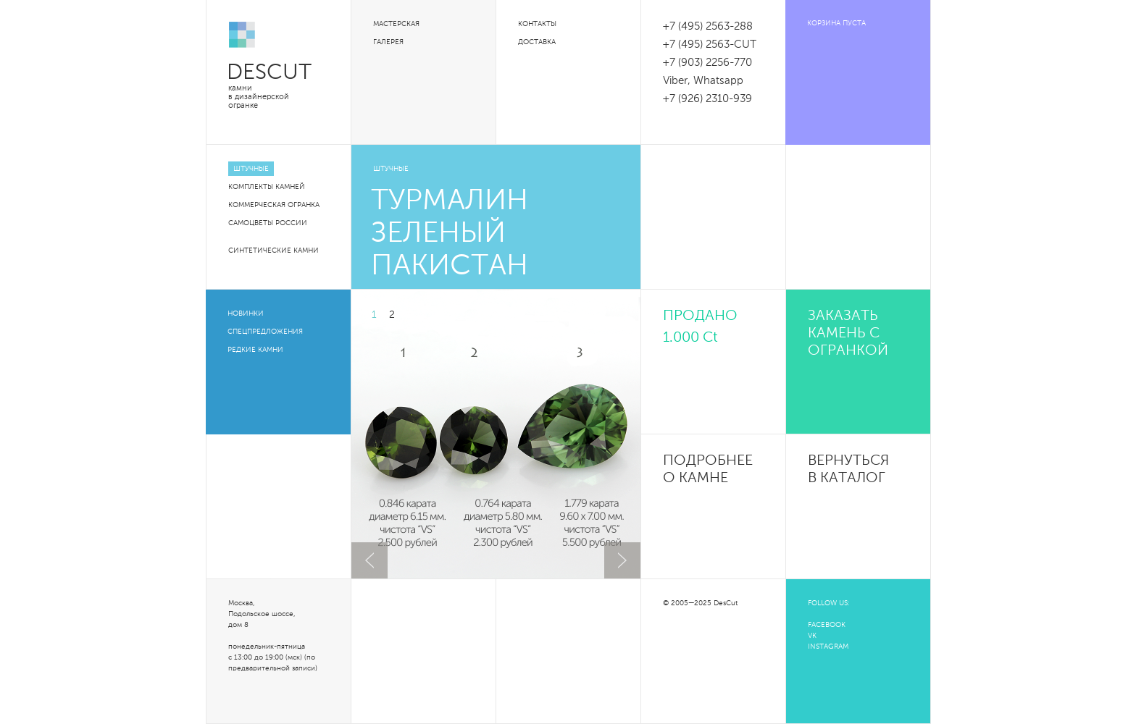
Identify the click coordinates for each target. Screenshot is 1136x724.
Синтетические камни (273, 250)
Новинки (245, 313)
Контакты (537, 24)
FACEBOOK (826, 624)
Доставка (537, 42)
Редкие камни (255, 349)
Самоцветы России (267, 223)
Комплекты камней (266, 186)
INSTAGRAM (828, 646)
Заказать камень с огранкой (848, 333)
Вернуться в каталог (848, 470)
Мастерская (396, 24)
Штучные (251, 168)
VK (812, 635)
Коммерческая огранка (274, 205)
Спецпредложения (265, 331)
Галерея (388, 42)
